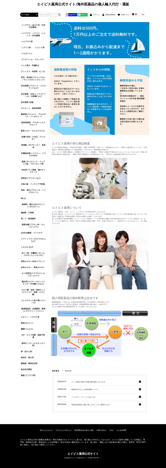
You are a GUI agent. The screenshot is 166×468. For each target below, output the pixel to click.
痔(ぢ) (23, 198)
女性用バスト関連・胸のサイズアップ (33, 171)
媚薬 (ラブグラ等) (28, 375)
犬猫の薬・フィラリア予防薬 (33, 184)
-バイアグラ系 (27, 41)
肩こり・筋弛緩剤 (28, 219)
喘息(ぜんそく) (27, 323)
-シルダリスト (27, 53)
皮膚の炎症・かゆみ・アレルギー (33, 138)
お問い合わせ (101, 430)
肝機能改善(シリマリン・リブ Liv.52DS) (33, 154)
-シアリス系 (26, 47)
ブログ (111, 430)
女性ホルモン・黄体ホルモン (33, 267)
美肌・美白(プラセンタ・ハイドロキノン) (33, 191)
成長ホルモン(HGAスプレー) (32, 261)
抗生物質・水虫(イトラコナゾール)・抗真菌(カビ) (33, 95)
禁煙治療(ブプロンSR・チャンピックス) (33, 225)
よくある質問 (121, 430)
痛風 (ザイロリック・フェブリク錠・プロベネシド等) (33, 162)
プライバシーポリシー (63, 430)
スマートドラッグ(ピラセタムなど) (33, 240)
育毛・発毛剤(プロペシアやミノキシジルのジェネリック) (33, 78)
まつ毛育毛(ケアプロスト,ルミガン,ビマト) (33, 274)
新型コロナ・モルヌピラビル (33, 131)
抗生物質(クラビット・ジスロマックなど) (33, 87)
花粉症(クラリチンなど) (31, 178)
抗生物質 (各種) (27, 102)
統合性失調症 (26, 369)
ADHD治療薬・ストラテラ (31, 233)
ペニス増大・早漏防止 (30, 65)
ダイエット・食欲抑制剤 (31, 108)
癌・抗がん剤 (26, 351)
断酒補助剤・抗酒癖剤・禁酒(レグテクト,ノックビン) (33, 310)
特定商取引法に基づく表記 (84, 430)
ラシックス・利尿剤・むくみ (33, 71)
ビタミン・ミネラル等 (30, 317)
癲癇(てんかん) (27, 329)
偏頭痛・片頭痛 (27, 213)
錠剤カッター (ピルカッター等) (33, 344)
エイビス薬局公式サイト (83, 453)
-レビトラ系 (39, 47)
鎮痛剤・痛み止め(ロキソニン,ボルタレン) (33, 205)
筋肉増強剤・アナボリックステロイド (33, 123)
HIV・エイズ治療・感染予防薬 (33, 336)
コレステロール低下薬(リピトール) (33, 301)
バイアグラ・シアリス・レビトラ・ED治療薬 (33, 34)
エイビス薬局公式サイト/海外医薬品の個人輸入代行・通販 (83, 4)
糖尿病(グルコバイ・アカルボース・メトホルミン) (33, 115)
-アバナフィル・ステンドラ (32, 59)
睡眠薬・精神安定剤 (29, 363)
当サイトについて (46, 430)
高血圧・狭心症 (27, 357)
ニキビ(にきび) (27, 247)
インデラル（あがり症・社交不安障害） (33, 26)
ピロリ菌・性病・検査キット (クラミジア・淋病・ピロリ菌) (33, 292)
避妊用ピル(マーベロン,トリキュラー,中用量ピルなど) (33, 283)
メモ (100, 458)
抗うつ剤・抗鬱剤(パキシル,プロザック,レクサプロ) (33, 254)
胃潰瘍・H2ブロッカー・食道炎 (33, 146)
